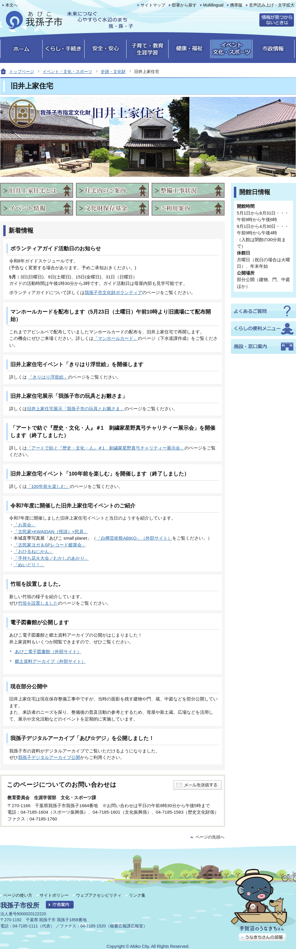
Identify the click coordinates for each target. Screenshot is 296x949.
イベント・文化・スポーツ (67, 71)
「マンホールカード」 (115, 338)
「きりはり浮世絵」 (48, 376)
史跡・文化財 (113, 71)
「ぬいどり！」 (29, 564)
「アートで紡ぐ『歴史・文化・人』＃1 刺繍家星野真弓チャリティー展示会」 (106, 447)
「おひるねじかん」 (34, 551)
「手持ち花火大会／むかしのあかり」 (51, 558)
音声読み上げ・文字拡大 (272, 5)
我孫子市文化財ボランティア (113, 292)
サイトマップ (152, 5)
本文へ (11, 5)
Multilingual (213, 5)
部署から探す (184, 5)
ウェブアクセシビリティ (99, 895)
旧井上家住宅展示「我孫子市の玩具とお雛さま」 (75, 408)
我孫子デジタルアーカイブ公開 (49, 757)
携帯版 (236, 5)
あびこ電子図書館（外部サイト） (48, 651)
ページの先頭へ (209, 837)
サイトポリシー (54, 895)
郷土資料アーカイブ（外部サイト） (50, 661)
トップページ (21, 71)
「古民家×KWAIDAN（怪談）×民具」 (51, 531)
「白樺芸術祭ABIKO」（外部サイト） (134, 538)
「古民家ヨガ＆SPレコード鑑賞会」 (50, 544)
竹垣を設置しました (38, 603)
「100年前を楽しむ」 (48, 486)
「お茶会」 (25, 524)
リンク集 (137, 895)
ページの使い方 (17, 895)
